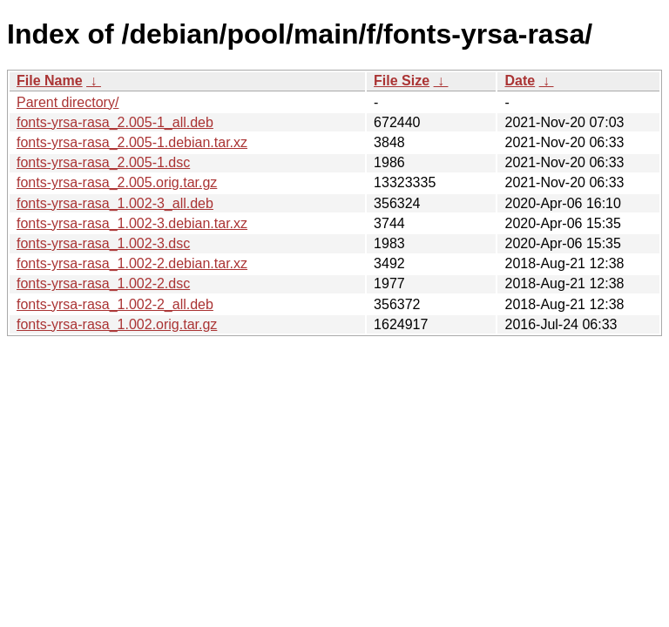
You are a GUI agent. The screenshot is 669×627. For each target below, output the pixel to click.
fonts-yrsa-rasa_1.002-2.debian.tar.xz (132, 263)
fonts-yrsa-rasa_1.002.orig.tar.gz (117, 324)
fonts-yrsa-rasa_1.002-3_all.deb (115, 203)
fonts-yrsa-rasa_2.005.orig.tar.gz (117, 182)
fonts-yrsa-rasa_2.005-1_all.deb (115, 122)
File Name (50, 80)
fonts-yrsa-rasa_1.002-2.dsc (103, 283)
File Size (401, 80)
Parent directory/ (67, 102)
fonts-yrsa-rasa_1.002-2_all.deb (115, 304)
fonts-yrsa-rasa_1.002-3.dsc (103, 243)
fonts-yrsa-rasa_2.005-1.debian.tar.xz (132, 142)
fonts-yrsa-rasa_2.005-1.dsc (103, 162)
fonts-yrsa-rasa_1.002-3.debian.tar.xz (132, 223)
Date (519, 80)
